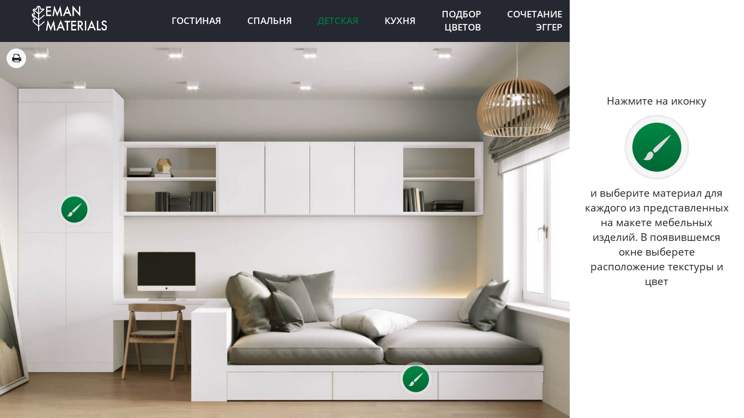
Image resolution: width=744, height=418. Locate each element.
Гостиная (196, 20)
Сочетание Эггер (534, 21)
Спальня (269, 20)
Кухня (400, 20)
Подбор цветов (461, 21)
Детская (338, 20)
